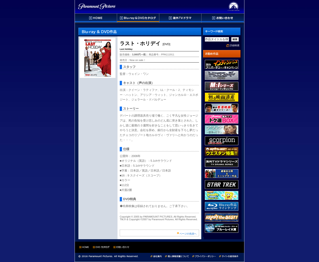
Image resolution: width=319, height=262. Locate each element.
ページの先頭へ (188, 233)
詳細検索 (234, 45)
